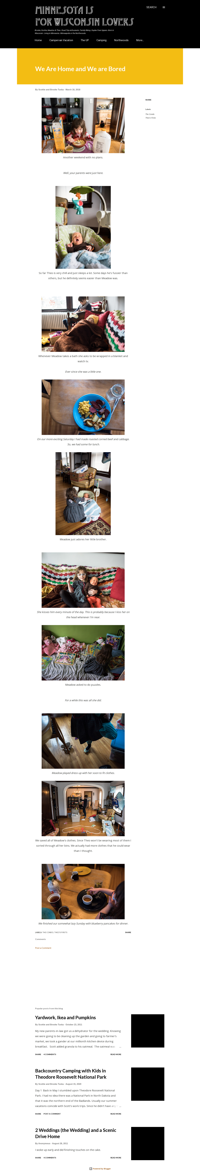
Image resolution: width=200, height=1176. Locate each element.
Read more (116, 1054)
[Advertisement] (79, 975)
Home (38, 40)
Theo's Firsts (150, 118)
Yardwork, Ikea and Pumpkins (65, 1017)
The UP (85, 40)
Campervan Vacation (61, 40)
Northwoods (121, 40)
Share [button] (148, 100)
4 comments (50, 1054)
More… (140, 40)
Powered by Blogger (100, 1168)
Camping (101, 40)
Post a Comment (43, 948)
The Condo (149, 114)
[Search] (151, 7)
